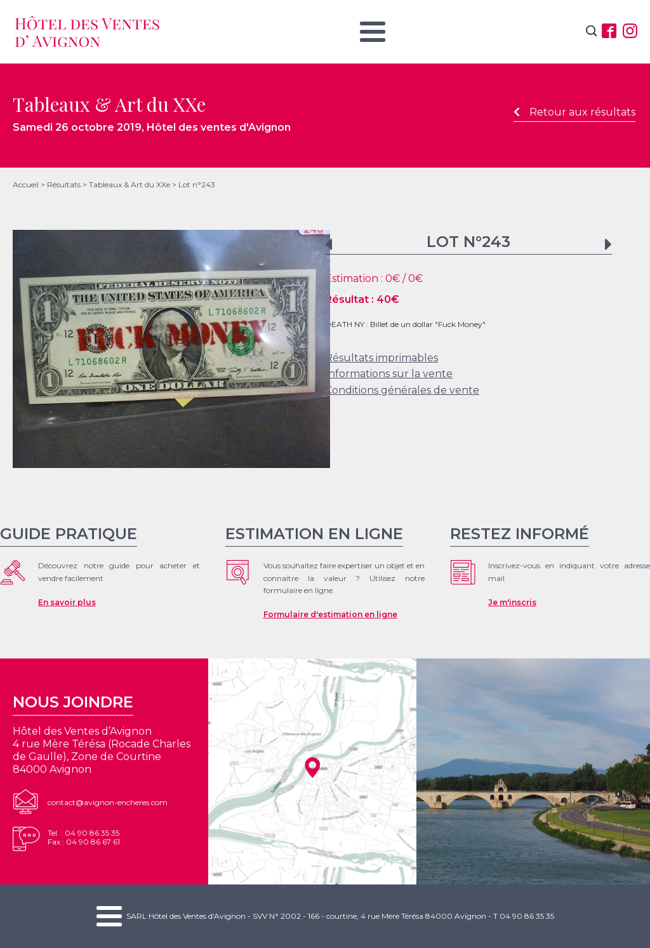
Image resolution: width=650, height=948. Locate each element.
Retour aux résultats (574, 112)
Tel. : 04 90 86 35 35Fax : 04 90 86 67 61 (84, 837)
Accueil (26, 184)
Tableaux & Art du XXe (129, 184)
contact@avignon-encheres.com (108, 802)
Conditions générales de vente (402, 390)
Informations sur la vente (389, 374)
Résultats (64, 184)
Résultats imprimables (381, 358)
